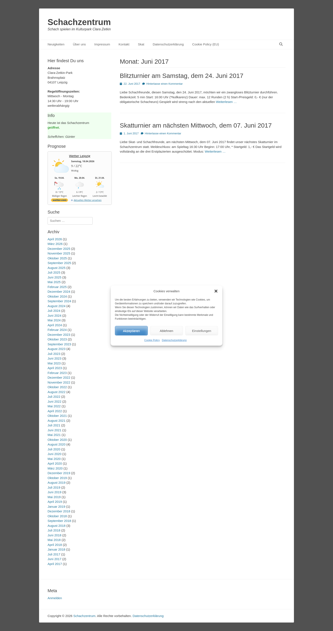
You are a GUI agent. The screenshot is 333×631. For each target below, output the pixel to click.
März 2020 (55, 468)
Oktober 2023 (57, 339)
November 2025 (59, 253)
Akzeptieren (131, 330)
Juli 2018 (54, 530)
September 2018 (59, 521)
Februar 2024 (57, 330)
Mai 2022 (54, 406)
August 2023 (56, 349)
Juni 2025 (54, 277)
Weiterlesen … (226, 102)
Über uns (79, 44)
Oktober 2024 (57, 296)
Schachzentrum (79, 22)
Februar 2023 (57, 373)
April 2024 (55, 325)
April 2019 (55, 501)
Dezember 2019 (59, 473)
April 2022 (55, 411)
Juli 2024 (54, 310)
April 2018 (55, 545)
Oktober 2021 (57, 415)
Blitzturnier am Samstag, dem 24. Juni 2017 (181, 75)
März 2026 (55, 244)
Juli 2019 (54, 487)
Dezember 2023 (59, 334)
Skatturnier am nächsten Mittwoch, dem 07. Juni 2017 (196, 125)
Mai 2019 (54, 497)
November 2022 (59, 382)
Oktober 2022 (57, 387)
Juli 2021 (54, 425)
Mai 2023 (54, 363)
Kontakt (124, 44)
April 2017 (55, 564)
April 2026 (55, 239)
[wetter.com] (59, 200)
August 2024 (56, 306)
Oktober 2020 (57, 439)
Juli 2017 (54, 554)
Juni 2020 (54, 454)
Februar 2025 (57, 287)
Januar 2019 (56, 506)
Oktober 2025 (57, 258)
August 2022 (56, 392)
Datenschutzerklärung (174, 340)
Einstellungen (201, 330)
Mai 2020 (54, 459)
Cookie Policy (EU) (205, 44)
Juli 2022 (54, 396)
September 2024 (59, 301)
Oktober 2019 (57, 478)
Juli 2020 (54, 449)
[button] (216, 291)
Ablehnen (166, 330)
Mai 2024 (54, 320)
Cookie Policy (152, 340)
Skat (141, 44)
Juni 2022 (54, 401)
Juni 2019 (54, 492)
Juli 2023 (54, 354)
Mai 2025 (54, 282)
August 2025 (56, 268)
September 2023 (59, 344)
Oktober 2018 (57, 516)
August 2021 (56, 420)
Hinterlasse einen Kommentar (164, 83)
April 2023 (55, 368)
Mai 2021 (54, 435)
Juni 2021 (54, 430)
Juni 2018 (54, 535)
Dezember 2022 (59, 377)
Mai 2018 (54, 540)
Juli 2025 (54, 272)
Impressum (102, 44)
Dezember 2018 (59, 511)
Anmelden (55, 598)
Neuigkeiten (56, 44)
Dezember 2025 (59, 248)
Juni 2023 (54, 358)
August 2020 (56, 444)
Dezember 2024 (59, 291)
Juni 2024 (54, 315)
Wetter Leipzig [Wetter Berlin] (79, 156)
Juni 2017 (54, 559)
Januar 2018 (56, 549)
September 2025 (59, 263)
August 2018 (56, 525)
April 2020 (55, 463)
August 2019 (56, 482)
